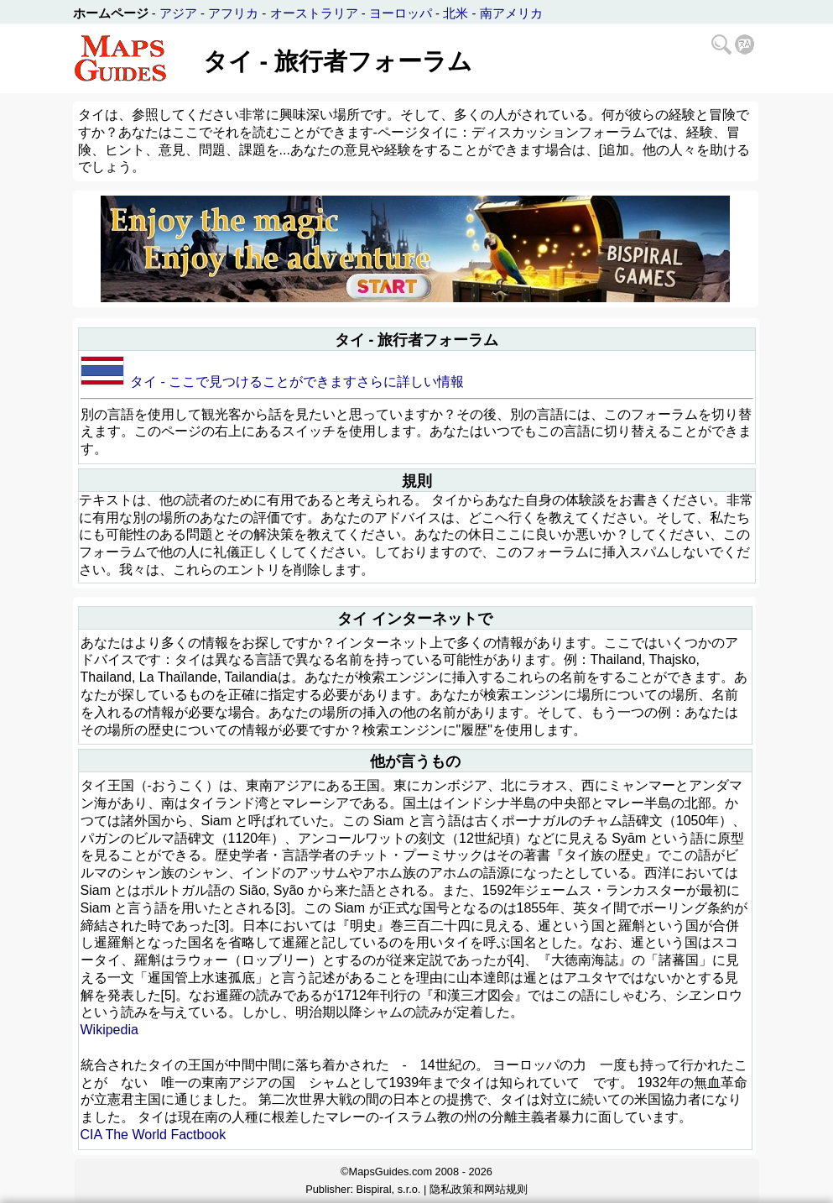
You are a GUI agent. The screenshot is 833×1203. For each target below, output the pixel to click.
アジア (178, 13)
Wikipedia (109, 1030)
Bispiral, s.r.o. (389, 1189)
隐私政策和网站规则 (479, 1189)
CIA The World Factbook (153, 1134)
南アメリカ (511, 13)
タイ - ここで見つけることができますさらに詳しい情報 (297, 381)
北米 (455, 13)
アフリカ (233, 13)
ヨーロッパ (400, 13)
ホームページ (110, 13)
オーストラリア (314, 13)
